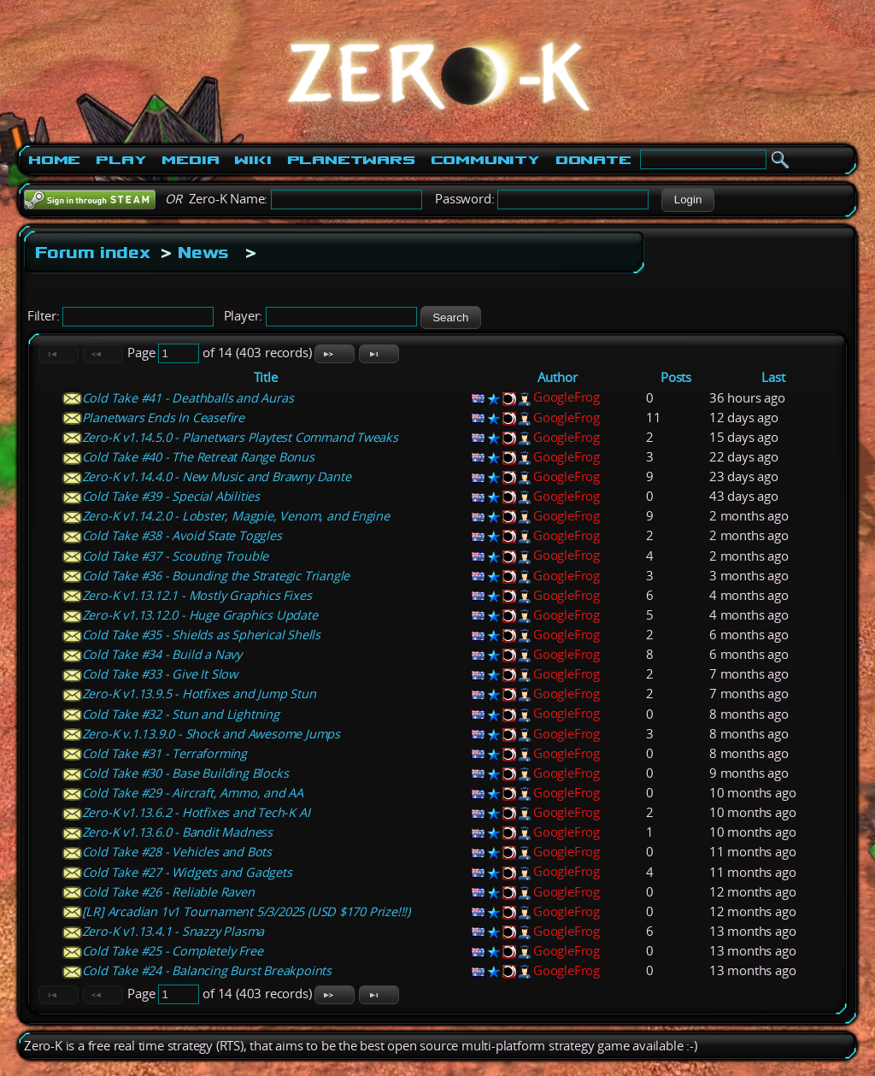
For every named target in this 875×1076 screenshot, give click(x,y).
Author (557, 377)
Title (266, 377)
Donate (593, 160)
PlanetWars (351, 160)
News (203, 252)
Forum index (92, 252)
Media (190, 160)
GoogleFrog (566, 397)
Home (54, 160)
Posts (676, 377)
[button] (687, 200)
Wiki (252, 160)
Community (485, 160)
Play (121, 160)
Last (772, 377)
